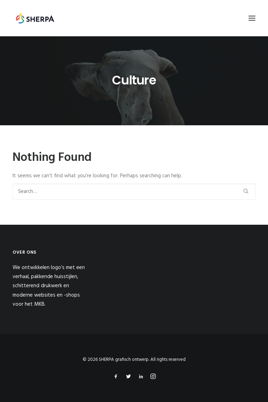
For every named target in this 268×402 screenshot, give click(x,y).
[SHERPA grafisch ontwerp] (35, 18)
